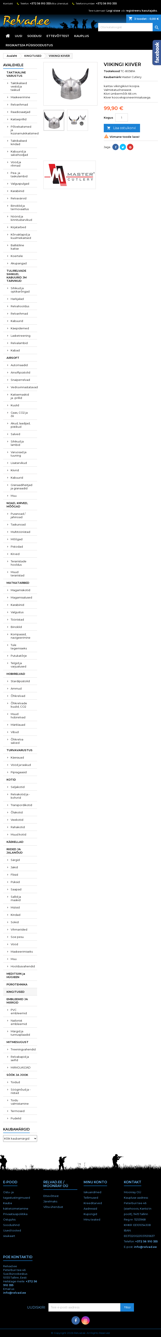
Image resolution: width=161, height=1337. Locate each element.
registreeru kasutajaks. (141, 10)
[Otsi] (129, 27)
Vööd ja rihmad (16, 163)
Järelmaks (50, 1201)
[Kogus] (121, 117)
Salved (15, 434)
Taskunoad (18, 524)
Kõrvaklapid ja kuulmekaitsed (21, 236)
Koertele (17, 256)
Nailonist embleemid (19, 1022)
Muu (14, 495)
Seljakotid (18, 787)
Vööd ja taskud (21, 764)
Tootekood (112, 71)
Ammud (16, 688)
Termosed (18, 1111)
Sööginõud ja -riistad (21, 1091)
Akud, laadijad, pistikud (20, 425)
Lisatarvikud (19, 463)
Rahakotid (18, 827)
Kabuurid (17, 321)
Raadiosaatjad (20, 112)
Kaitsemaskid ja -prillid (20, 396)
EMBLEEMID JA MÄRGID (17, 1000)
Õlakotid (17, 812)
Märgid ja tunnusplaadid (20, 1033)
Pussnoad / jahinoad (18, 515)
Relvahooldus (20, 306)
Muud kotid (18, 834)
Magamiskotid (20, 590)
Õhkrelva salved (17, 741)
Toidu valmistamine (20, 1102)
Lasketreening (20, 335)
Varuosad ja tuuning (18, 453)
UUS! (18, 36)
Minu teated (92, 1219)
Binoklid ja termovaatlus (20, 207)
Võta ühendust (59, 3)
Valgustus (17, 612)
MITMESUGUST (17, 1042)
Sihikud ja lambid (17, 443)
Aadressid (90, 1208)
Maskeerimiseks (22, 951)
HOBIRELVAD (15, 673)
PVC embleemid (19, 1011)
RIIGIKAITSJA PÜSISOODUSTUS (29, 45)
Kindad (15, 914)
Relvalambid (19, 343)
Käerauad (17, 757)
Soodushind (11, 1225)
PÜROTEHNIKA (16, 984)
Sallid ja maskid (16, 898)
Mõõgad (16, 539)
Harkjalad (17, 298)
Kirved (15, 554)
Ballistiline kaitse (17, 247)
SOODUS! (34, 36)
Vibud (15, 732)
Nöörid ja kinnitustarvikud (21, 218)
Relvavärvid (18, 198)
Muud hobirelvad (18, 715)
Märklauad (18, 724)
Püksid (15, 882)
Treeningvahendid (23, 1049)
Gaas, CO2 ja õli (19, 414)
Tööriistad (17, 619)
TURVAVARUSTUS (19, 750)
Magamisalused (21, 597)
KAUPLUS (81, 36)
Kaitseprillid (18, 119)
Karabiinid (17, 191)
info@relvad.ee (145, 1246)
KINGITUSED (15, 991)
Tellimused (91, 1197)
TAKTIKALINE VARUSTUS (16, 74)
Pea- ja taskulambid (19, 174)
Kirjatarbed (18, 227)
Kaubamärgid (16, 1129)
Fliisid (14, 874)
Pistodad (17, 546)
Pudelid (16, 1118)
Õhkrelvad (18, 696)
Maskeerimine (20, 97)
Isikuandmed (92, 1192)
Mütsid (15, 907)
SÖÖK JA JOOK (17, 1074)
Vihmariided (19, 929)
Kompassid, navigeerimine (20, 636)
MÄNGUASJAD (21, 1067)
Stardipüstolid (20, 681)
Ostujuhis (9, 1219)
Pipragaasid (19, 772)
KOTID (11, 779)
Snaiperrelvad (20, 379)
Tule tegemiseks (19, 646)
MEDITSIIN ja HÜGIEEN (15, 975)
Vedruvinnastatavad (24, 387)
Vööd (14, 944)
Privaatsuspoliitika (15, 1214)
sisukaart (9, 1236)
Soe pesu (17, 937)
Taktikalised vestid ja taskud (19, 86)
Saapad (16, 889)
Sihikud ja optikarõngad (20, 289)
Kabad (15, 350)
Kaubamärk (112, 77)
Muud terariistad (17, 573)
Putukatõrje (19, 655)
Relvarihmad (19, 104)
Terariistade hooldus (18, 563)
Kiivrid (15, 470)
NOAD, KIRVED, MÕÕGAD (17, 504)
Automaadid (19, 365)
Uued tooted (12, 1230)
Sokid (15, 922)
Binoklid (16, 627)
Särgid (15, 860)
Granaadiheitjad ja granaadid (21, 486)
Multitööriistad (20, 531)
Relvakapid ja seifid (20, 1058)
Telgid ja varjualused (18, 664)
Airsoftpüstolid (20, 372)
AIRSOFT (12, 357)
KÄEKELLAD (14, 841)
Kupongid (90, 1214)
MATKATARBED (17, 582)
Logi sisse (113, 10)
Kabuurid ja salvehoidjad (19, 153)
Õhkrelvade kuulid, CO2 (19, 705)
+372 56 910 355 (40, 3)
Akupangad (19, 263)
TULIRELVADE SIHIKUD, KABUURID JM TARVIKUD (16, 275)
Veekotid (17, 819)
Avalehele (13, 65)
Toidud (15, 1082)
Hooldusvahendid (23, 966)
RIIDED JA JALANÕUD (14, 850)
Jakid (14, 867)
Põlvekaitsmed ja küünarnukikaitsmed (24, 130)
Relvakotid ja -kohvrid (20, 796)
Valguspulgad (20, 183)
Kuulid (15, 405)
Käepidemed (20, 328)
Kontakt (8, 3)
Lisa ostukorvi (121, 128)
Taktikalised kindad (19, 142)
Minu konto (95, 1182)
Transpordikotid (21, 805)
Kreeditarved (93, 1203)
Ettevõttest (58, 36)
